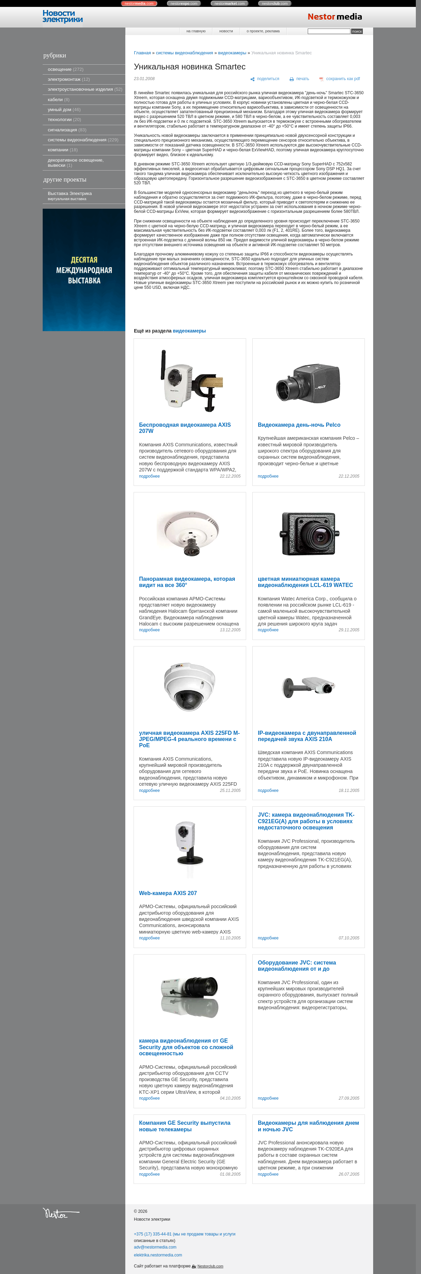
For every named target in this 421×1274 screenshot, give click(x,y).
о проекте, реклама (263, 31)
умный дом (64, 109)
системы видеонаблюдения (83, 139)
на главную (196, 31)
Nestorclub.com (210, 1266)
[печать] (299, 79)
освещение (66, 69)
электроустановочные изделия (85, 89)
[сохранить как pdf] (340, 79)
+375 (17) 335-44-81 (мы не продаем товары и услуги (184, 1234)
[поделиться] (265, 79)
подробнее (149, 476)
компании (63, 149)
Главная (142, 52)
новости (226, 31)
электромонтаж (69, 79)
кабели (59, 99)
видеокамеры (232, 52)
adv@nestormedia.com (155, 1247)
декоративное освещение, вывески (76, 162)
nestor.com (139, 3)
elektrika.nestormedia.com (158, 1255)
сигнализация (67, 129)
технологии (64, 119)
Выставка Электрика (70, 196)
